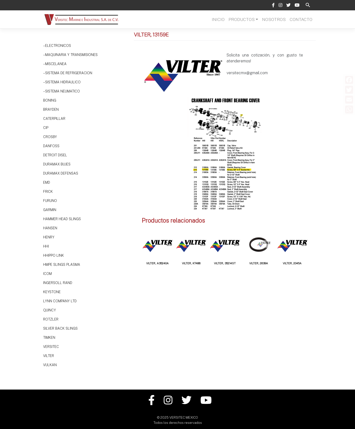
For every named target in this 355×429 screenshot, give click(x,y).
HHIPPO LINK (53, 255)
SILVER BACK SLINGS (60, 328)
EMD (46, 182)
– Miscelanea (55, 64)
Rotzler (50, 319)
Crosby (50, 137)
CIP (45, 128)
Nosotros (274, 19)
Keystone (52, 292)
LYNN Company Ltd (60, 301)
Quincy (49, 310)
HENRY (48, 237)
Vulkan (50, 365)
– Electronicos (57, 46)
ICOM (47, 274)
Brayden (51, 109)
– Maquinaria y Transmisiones (70, 55)
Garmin (49, 210)
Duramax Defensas (60, 173)
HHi (46, 246)
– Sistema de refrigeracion (67, 73)
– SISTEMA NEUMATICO (61, 91)
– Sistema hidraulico (62, 82)
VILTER (48, 356)
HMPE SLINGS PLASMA (61, 265)
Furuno (50, 201)
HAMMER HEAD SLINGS (62, 219)
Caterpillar (54, 119)
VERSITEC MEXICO (183, 417)
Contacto (301, 19)
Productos (242, 19)
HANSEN (50, 228)
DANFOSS (51, 146)
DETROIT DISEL (55, 155)
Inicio (218, 19)
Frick (48, 192)
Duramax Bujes (57, 164)
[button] (307, 4)
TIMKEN (49, 338)
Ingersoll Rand (57, 283)
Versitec (51, 347)
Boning (49, 100)
